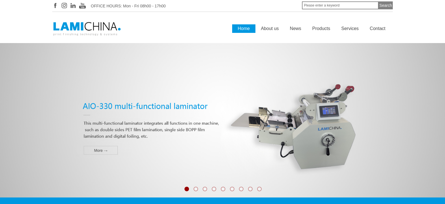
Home (244, 28)
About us (270, 28)
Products (321, 28)
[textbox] (340, 5)
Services (350, 28)
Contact (377, 28)
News (295, 28)
